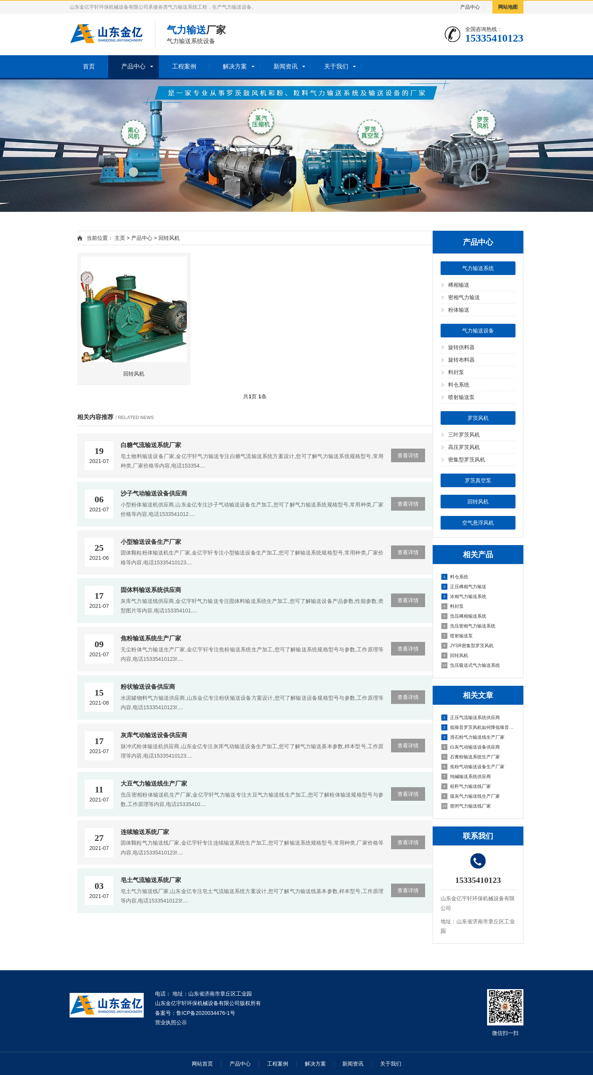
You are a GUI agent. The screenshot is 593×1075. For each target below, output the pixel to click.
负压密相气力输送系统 (468, 626)
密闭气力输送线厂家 (466, 806)
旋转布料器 (461, 360)
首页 (89, 66)
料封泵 (456, 372)
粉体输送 (458, 310)
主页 (120, 238)
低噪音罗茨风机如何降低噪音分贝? (478, 727)
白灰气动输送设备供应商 (470, 747)
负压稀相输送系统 (463, 616)
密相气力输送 (464, 297)
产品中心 (470, 7)
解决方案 (235, 66)
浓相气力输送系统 (463, 596)
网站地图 (508, 7)
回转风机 (478, 502)
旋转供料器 (461, 347)
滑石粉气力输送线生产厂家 (473, 737)
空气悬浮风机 (478, 523)
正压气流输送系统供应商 (470, 718)
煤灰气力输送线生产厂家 (470, 796)
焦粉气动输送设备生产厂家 (473, 767)
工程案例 (184, 66)
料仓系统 (458, 385)
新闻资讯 (285, 66)
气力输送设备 (478, 331)
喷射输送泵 (461, 397)
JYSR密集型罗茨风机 (467, 646)
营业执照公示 (171, 1022)
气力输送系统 (478, 268)
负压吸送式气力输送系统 (470, 665)
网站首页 (202, 1064)
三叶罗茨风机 (464, 435)
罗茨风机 (478, 418)
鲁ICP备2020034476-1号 (205, 1013)
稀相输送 (458, 285)
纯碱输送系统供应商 (466, 777)
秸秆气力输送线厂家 (466, 786)
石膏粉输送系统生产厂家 (470, 757)
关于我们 (336, 66)
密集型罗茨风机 (466, 460)
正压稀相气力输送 (463, 587)
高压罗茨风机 (464, 447)
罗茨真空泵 (478, 480)
